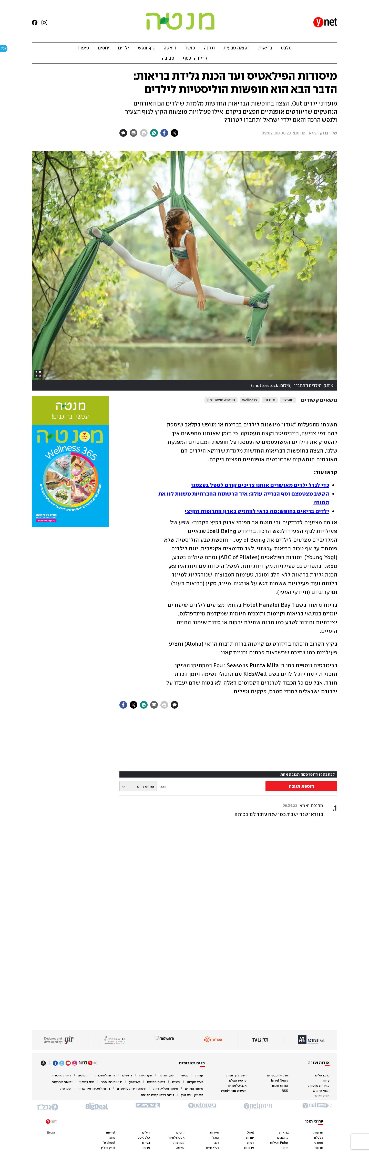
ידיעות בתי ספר (111, 1082)
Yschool (109, 1143)
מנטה (146, 1148)
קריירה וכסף (195, 58)
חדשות (318, 1132)
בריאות (265, 48)
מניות (184, 1075)
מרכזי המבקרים (277, 1075)
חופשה (287, 400)
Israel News (279, 1080)
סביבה (168, 58)
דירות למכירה (62, 1075)
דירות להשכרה (105, 1075)
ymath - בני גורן (192, 1095)
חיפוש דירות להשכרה (131, 1089)
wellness (249, 400)
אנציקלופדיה (237, 1085)
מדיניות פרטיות (319, 1085)
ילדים (123, 48)
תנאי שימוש (321, 1091)
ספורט (318, 1143)
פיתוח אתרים (194, 1089)
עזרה (326, 1080)
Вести (51, 1132)
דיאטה (169, 48)
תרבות (318, 1148)
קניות (199, 1075)
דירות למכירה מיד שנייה (94, 1089)
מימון (285, 1148)
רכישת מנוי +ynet (234, 1091)
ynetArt (134, 1082)
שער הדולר (166, 1075)
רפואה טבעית (236, 48)
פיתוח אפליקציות (165, 1089)
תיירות (269, 400)
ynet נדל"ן (108, 1148)
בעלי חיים (212, 1148)
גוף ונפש (146, 48)
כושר (190, 48)
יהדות (250, 1137)
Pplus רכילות (279, 1143)
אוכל (215, 1137)
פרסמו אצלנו (238, 1080)
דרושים (127, 1075)
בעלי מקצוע (195, 1082)
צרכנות (249, 1148)
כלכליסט (144, 1137)
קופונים (83, 1075)
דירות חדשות (156, 1082)
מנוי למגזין (86, 1082)
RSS (285, 1091)
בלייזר (145, 1143)
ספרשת (65, 1089)
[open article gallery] (184, 271)
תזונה (209, 48)
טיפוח (83, 48)
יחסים (103, 48)
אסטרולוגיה (176, 1137)
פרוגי (111, 1137)
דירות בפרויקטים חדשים (157, 1095)
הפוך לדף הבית (236, 1075)
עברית (176, 1082)
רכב (216, 1143)
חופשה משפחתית (221, 400)
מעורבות (178, 1143)
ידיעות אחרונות (62, 1082)
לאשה (180, 1148)
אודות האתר (279, 1085)
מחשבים (283, 1137)
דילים (146, 1132)
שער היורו (145, 1075)
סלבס (286, 48)
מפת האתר (322, 1096)
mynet (110, 1132)
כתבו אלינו (322, 1075)
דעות (250, 1143)
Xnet (250, 1132)
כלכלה (318, 1137)
